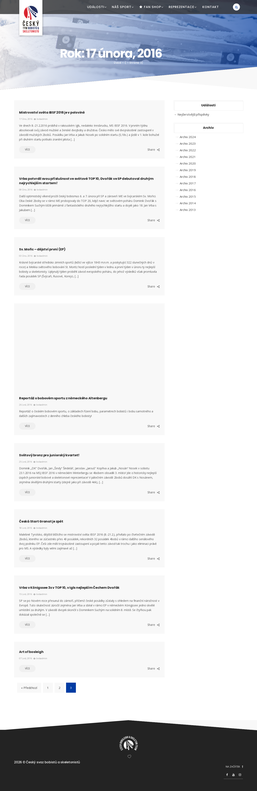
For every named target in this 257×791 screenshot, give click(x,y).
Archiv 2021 (188, 157)
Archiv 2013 (188, 210)
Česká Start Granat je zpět (41, 521)
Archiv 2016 (188, 190)
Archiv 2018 (188, 177)
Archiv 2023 (188, 143)
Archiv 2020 (188, 163)
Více (24, 149)
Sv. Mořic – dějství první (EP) (42, 249)
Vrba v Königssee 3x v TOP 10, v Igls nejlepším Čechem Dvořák (69, 587)
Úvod (117, 63)
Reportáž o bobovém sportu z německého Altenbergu (63, 398)
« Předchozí (29, 688)
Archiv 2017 (188, 183)
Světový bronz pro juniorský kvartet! (49, 455)
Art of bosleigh (31, 652)
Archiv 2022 (188, 150)
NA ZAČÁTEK (234, 766)
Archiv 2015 (188, 196)
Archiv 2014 (188, 203)
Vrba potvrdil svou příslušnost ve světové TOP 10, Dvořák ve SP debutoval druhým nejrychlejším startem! (86, 180)
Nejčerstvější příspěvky (193, 114)
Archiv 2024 (188, 137)
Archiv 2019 (188, 170)
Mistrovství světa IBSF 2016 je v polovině (52, 112)
